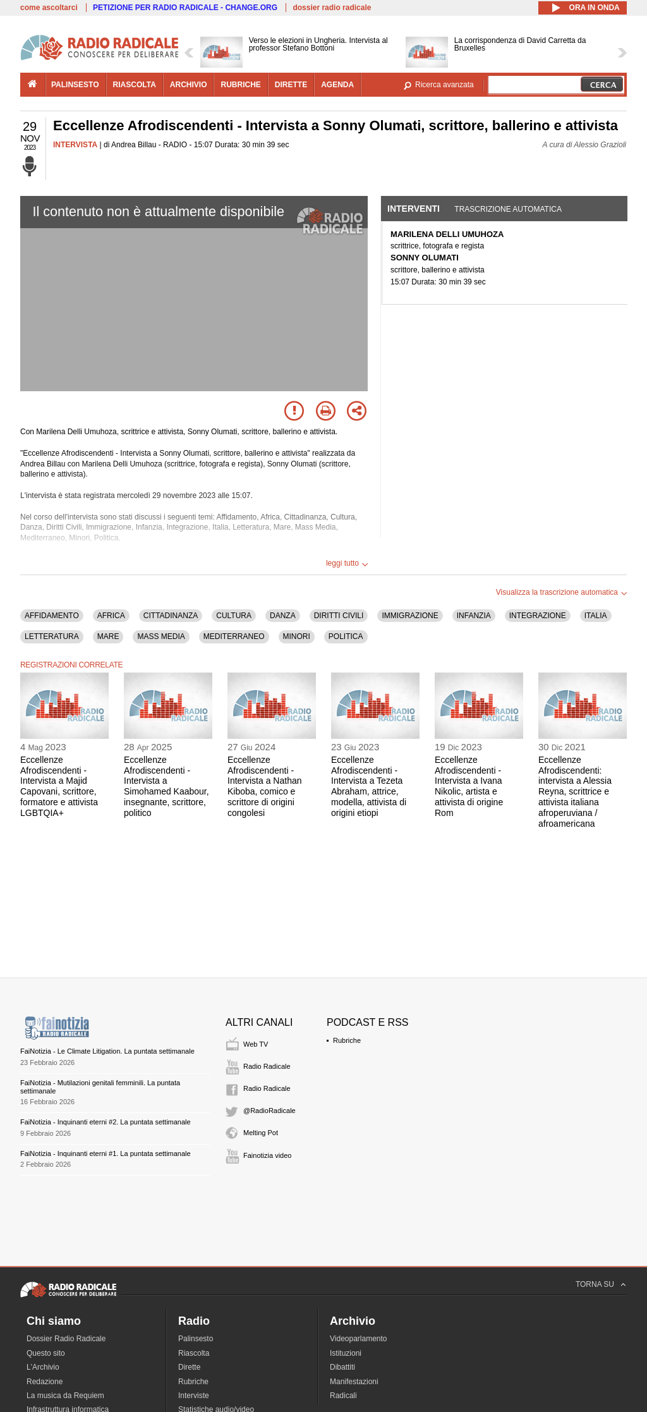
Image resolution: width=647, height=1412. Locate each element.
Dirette (189, 1367)
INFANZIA (474, 615)
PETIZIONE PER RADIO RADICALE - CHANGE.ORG (185, 7)
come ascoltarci (49, 7)
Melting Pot (260, 1132)
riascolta (134, 84)
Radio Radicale (267, 1066)
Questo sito (46, 1353)
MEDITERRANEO (234, 636)
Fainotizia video (267, 1155)
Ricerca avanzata (444, 84)
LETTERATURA (52, 636)
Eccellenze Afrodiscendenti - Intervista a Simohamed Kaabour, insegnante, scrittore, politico (166, 786)
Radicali (343, 1395)
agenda (337, 84)
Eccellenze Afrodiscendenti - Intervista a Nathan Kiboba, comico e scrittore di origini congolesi (264, 786)
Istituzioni (345, 1353)
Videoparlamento (358, 1338)
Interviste (193, 1395)
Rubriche (347, 1040)
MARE (108, 636)
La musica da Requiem (65, 1395)
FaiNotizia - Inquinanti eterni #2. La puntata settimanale (105, 1122)
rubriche (240, 84)
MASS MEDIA (160, 636)
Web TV (255, 1044)
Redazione (45, 1381)
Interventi (413, 209)
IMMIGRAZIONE (410, 615)
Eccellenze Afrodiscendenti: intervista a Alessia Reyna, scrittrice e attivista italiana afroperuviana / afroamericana (575, 792)
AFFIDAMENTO (52, 615)
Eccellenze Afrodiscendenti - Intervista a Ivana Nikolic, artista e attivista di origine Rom (469, 786)
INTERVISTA (75, 144)
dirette (291, 84)
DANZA (283, 615)
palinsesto (75, 84)
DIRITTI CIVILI (339, 615)
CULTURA (233, 615)
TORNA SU (595, 1284)
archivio (188, 84)
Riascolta (193, 1353)
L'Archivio (43, 1367)
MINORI (296, 636)
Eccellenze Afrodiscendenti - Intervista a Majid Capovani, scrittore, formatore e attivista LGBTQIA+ (59, 786)
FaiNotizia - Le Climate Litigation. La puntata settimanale (107, 1051)
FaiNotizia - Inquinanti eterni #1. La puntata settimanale (105, 1153)
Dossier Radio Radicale (66, 1338)
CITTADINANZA (170, 615)
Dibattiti (342, 1367)
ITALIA (595, 615)
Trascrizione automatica (508, 209)
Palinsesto (195, 1338)
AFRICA (111, 615)
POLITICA (346, 636)
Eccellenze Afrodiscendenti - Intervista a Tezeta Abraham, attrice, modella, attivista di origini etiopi (368, 786)
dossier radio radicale (332, 7)
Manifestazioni (354, 1381)
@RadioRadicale (269, 1110)
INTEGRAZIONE (537, 615)
